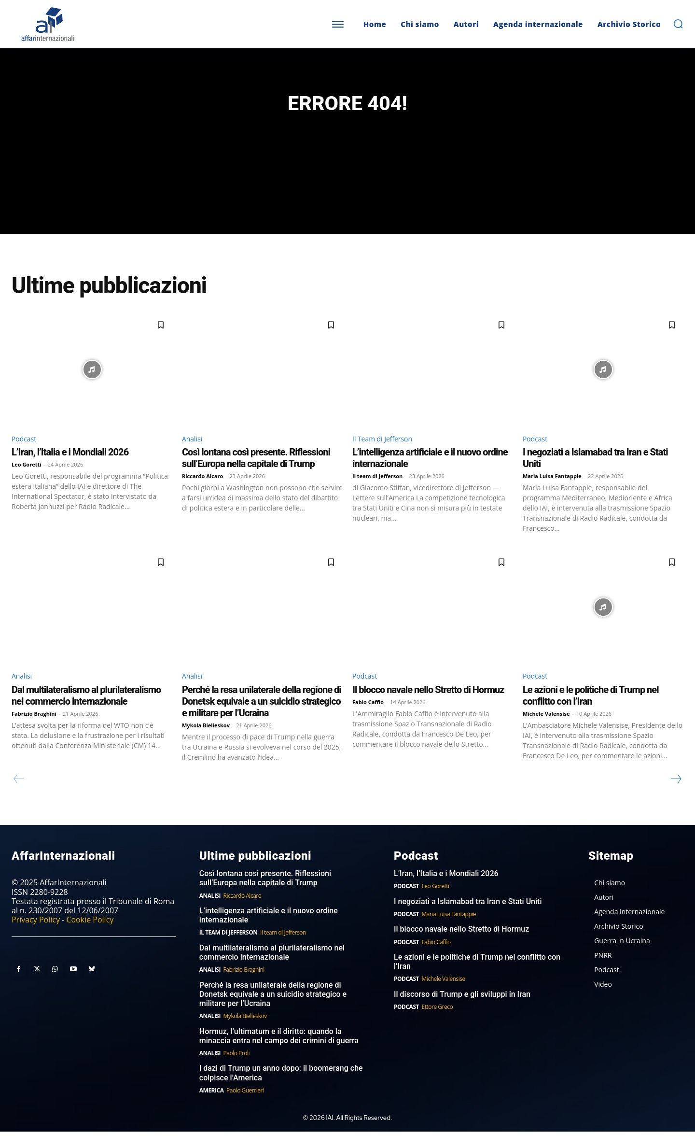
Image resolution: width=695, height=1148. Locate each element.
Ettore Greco (437, 1023)
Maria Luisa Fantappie (552, 491)
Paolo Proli (236, 1069)
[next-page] (675, 795)
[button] (678, 23)
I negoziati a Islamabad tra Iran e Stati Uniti (468, 917)
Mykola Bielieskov (206, 741)
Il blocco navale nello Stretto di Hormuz (428, 705)
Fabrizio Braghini (34, 729)
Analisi (194, 452)
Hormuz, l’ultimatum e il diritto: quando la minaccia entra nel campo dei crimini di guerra (279, 1052)
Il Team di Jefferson (386, 452)
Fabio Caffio (368, 718)
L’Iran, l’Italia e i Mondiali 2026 (70, 467)
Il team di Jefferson (377, 491)
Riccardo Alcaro (202, 491)
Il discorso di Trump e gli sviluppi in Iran (462, 1010)
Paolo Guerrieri (245, 1107)
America (211, 1107)
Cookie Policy (89, 936)
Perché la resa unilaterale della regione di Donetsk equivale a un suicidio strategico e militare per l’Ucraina (261, 717)
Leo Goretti (27, 479)
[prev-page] (19, 795)
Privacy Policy (36, 936)
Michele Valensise (546, 729)
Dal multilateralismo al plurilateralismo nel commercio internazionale (86, 711)
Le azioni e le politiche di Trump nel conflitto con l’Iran (591, 711)
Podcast (26, 452)
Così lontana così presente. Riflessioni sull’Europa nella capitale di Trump (256, 472)
